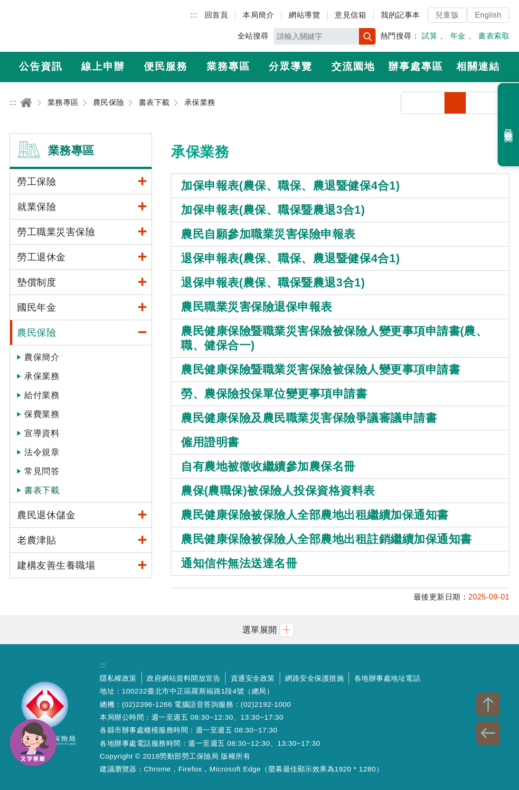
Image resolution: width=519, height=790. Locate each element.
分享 (412, 103)
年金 (458, 36)
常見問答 (41, 471)
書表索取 (494, 36)
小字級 (455, 103)
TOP (488, 704)
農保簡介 (41, 357)
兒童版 (447, 15)
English (488, 15)
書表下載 (41, 490)
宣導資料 (41, 433)
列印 (433, 103)
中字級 (477, 103)
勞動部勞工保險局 (64, 26)
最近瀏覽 (509, 125)
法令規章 (41, 452)
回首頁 (216, 15)
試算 (429, 36)
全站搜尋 (253, 36)
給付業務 (41, 395)
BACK (488, 733)
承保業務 (41, 376)
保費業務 (41, 414)
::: (194, 15)
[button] (260, 629)
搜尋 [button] (367, 36)
